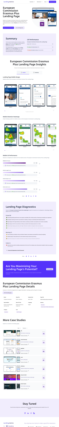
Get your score (52, 1)
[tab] (23, 72)
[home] (8, 1)
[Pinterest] (29, 196)
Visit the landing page (8, 292)
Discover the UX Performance (8, 27)
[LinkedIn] (31, 196)
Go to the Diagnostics (19, 27)
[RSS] (34, 413)
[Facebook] (33, 196)
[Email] (36, 196)
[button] (32, 2)
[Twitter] (26, 196)
